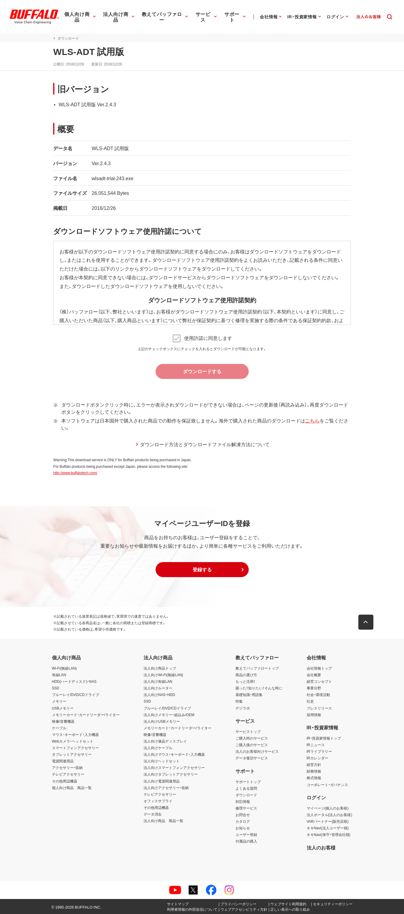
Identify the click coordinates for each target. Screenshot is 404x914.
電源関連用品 (63, 761)
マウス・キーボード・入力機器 (75, 734)
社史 (310, 701)
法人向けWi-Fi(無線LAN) (163, 674)
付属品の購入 (246, 841)
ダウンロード (246, 794)
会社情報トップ (319, 668)
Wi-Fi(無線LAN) (64, 668)
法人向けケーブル (158, 747)
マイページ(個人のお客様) (328, 808)
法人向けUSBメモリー (162, 721)
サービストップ (248, 731)
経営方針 (314, 764)
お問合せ (242, 814)
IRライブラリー (319, 751)
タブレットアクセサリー (72, 754)
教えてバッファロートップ (257, 668)
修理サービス (246, 808)
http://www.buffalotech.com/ (74, 472)
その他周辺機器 (64, 781)
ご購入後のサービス (251, 744)
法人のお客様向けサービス (257, 751)
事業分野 (314, 688)
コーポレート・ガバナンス (327, 784)
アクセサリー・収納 (67, 767)
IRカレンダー (317, 758)
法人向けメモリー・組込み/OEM (169, 714)
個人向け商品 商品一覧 (72, 787)
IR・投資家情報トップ (324, 738)
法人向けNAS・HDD (159, 694)
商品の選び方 (246, 674)
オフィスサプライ (158, 801)
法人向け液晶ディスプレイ (165, 741)
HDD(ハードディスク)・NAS (74, 681)
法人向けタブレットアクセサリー (171, 774)
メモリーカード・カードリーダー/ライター (86, 714)
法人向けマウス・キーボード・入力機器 (174, 754)
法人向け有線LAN (158, 681)
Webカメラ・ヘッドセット (72, 741)
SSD (55, 688)
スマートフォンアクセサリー (75, 747)
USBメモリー (63, 708)
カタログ (242, 821)
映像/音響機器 (63, 721)
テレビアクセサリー (68, 774)
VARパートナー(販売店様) (328, 821)
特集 (239, 701)
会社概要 (314, 674)
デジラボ (242, 708)
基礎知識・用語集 (249, 694)
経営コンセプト (319, 681)
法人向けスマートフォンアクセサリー (174, 767)
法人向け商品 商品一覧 (163, 820)
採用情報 (314, 714)
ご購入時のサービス (251, 738)
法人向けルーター (158, 688)
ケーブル (59, 728)
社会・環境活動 (318, 694)
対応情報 (242, 801)
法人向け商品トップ (160, 668)
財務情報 (314, 771)
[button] (202, 569)
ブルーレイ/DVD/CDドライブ (75, 694)
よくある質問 (246, 788)
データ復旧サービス (251, 758)
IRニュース (316, 744)
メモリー (59, 701)
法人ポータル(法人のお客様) (329, 814)
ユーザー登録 (246, 834)
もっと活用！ (245, 681)
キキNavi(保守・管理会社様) (329, 834)
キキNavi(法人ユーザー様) (328, 828)
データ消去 (153, 814)
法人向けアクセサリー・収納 (166, 787)
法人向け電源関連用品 (162, 781)
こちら (311, 420)
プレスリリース (319, 708)
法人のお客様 (321, 847)
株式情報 (314, 777)
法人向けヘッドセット (162, 761)
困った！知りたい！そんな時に (258, 688)
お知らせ (242, 828)
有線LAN (59, 674)
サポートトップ (248, 781)
